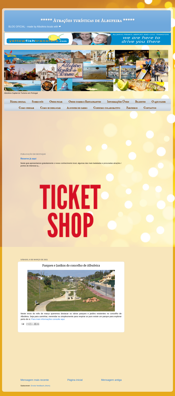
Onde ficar (55, 101)
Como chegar (26, 108)
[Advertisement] (70, 132)
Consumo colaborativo (106, 108)
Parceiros (131, 108)
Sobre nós (37, 101)
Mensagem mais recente (35, 379)
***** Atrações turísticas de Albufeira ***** (87, 20)
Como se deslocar (50, 108)
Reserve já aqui (28, 158)
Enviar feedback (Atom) (40, 386)
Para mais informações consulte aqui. (48, 319)
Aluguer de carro (77, 108)
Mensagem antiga (111, 379)
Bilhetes (140, 101)
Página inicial (18, 101)
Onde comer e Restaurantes (84, 101)
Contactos (150, 108)
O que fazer (158, 101)
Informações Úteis (118, 101)
